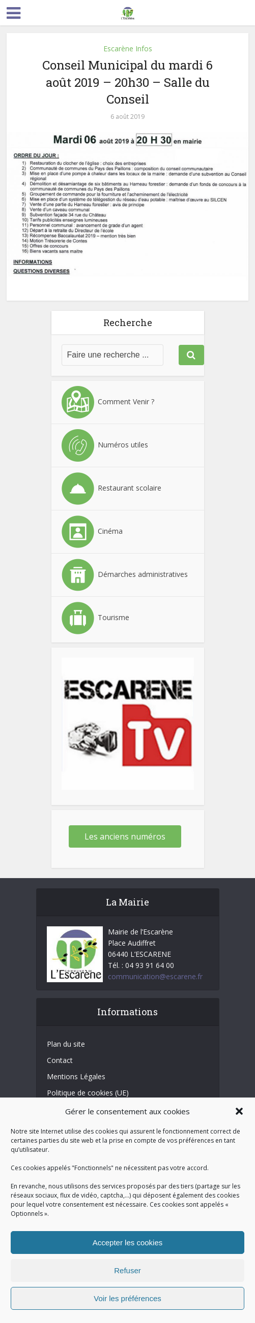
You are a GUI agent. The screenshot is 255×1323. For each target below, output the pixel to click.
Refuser (127, 1270)
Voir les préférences (127, 1298)
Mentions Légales (76, 1076)
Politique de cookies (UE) (88, 1093)
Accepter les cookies (128, 1242)
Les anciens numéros (124, 836)
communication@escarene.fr (155, 976)
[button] (239, 1111)
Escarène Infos (127, 48)
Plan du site (66, 1044)
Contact (60, 1060)
